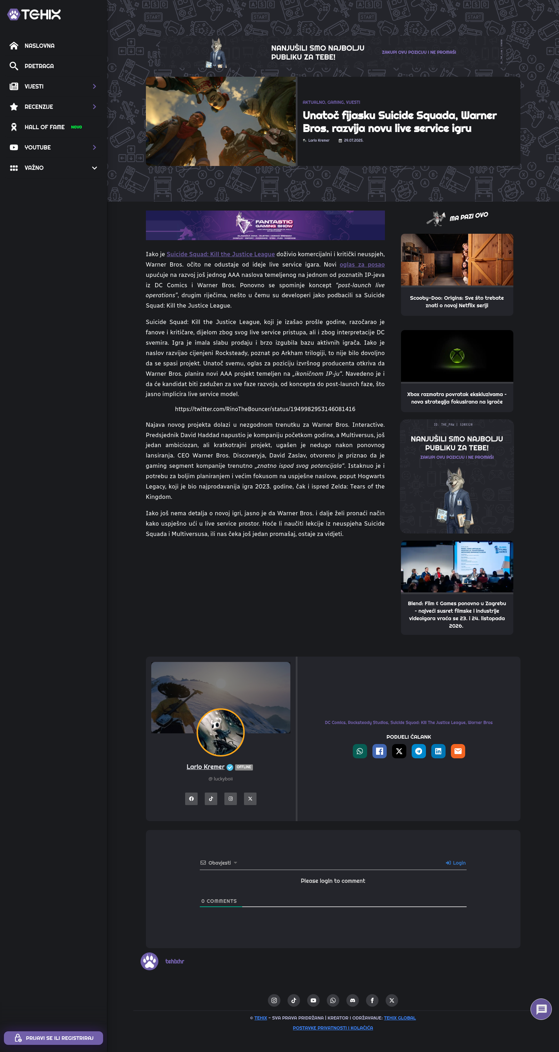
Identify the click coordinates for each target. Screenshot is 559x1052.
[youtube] (313, 1000)
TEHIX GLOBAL (400, 1018)
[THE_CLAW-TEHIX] (333, 51)
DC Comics (335, 722)
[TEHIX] (34, 14)
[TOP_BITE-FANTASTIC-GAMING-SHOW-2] (265, 225)
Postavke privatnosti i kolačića (333, 1028)
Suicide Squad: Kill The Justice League (428, 722)
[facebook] (372, 1000)
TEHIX (260, 1018)
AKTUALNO (314, 102)
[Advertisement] (265, 598)
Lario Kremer (220, 767)
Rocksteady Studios (368, 722)
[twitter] (392, 1000)
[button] (53, 86)
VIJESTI (353, 102)
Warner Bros (480, 722)
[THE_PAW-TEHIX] (457, 476)
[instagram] (274, 1000)
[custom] (294, 1000)
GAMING (335, 102)
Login (456, 863)
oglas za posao (362, 264)
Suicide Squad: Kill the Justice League (221, 254)
